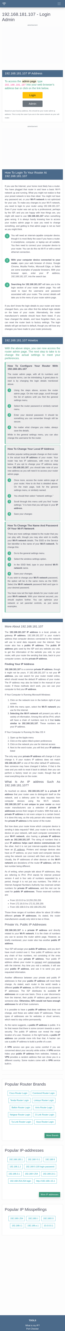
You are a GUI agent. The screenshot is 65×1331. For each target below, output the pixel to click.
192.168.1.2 (15, 1167)
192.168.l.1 (17, 1225)
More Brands (52, 1135)
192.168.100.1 (16, 1159)
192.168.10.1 (49, 1174)
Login (32, 95)
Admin (32, 103)
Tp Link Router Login (21, 1122)
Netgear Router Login (20, 1115)
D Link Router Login (44, 1115)
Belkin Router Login (21, 1107)
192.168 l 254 (31, 1174)
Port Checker (32, 1329)
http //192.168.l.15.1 (45, 1181)
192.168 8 (50, 1159)
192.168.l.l (33, 1218)
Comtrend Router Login (44, 1093)
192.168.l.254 (16, 1218)
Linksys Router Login (44, 1100)
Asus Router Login (45, 1122)
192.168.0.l (48, 1218)
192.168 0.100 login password (40, 1167)
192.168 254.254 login (20, 1181)
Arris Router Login (43, 1107)
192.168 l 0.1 (34, 1159)
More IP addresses (49, 1194)
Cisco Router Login (18, 1093)
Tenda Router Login (19, 1100)
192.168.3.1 (14, 1174)
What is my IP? (32, 1325)
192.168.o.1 (33, 1225)
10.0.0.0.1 (48, 1225)
